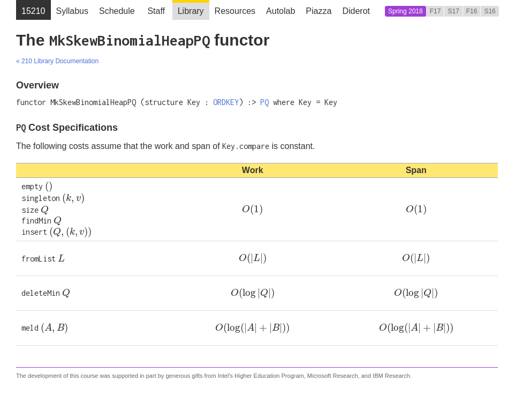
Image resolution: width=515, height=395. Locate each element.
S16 (489, 11)
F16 (472, 11)
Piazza (318, 11)
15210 (33, 11)
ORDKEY (226, 102)
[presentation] (48, 186)
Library (191, 11)
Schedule (117, 11)
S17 (453, 11)
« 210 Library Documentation (57, 61)
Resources (235, 11)
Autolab (280, 11)
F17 (435, 11)
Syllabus (72, 11)
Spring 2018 (405, 11)
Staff (156, 11)
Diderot (356, 11)
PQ (264, 102)
